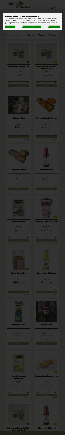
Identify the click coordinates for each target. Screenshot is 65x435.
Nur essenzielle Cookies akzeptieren (31, 26)
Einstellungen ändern (53, 26)
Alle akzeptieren (10, 26)
